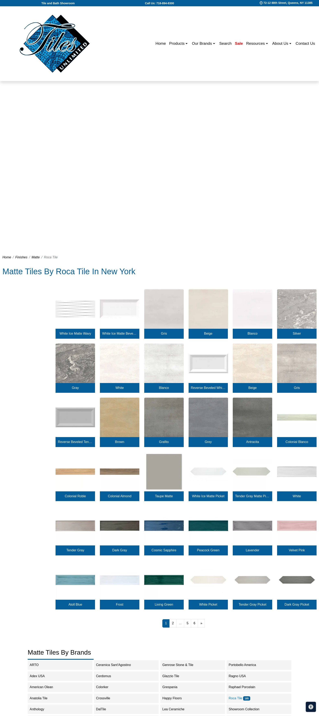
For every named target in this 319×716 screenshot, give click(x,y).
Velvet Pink (297, 550)
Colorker (106, 687)
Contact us (305, 43)
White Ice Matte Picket (208, 496)
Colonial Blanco (296, 442)
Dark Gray (119, 550)
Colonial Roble (75, 496)
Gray (75, 388)
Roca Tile (239, 698)
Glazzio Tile (174, 676)
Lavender (252, 550)
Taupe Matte (164, 496)
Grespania (173, 687)
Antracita (252, 442)
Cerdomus (107, 676)
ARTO (38, 665)
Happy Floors (176, 698)
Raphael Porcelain (246, 687)
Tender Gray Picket (252, 604)
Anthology (40, 709)
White (120, 388)
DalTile (106, 709)
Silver (297, 333)
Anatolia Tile (43, 698)
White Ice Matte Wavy (75, 333)
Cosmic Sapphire (164, 550)
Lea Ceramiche (176, 709)
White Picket (208, 604)
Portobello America (246, 665)
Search (225, 43)
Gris (164, 333)
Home (160, 43)
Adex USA (40, 676)
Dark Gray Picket (297, 604)
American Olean (45, 687)
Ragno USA (241, 676)
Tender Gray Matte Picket (252, 496)
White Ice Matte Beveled (119, 333)
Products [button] (177, 43)
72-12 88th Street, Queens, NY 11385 (287, 2)
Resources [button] (256, 43)
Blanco (253, 333)
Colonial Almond (119, 496)
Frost (119, 604)
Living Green (164, 604)
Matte (36, 257)
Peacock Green (208, 550)
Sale (239, 43)
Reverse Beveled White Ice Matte (208, 388)
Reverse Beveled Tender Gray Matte (75, 442)
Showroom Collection (249, 709)
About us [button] (280, 43)
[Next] (201, 623)
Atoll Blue (75, 604)
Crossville (106, 698)
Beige (208, 333)
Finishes (21, 257)
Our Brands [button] (202, 43)
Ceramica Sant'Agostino (117, 665)
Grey (208, 442)
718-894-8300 (165, 3)
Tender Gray (75, 550)
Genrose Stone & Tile (182, 665)
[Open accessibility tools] (311, 707)
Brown (119, 442)
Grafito (164, 442)
